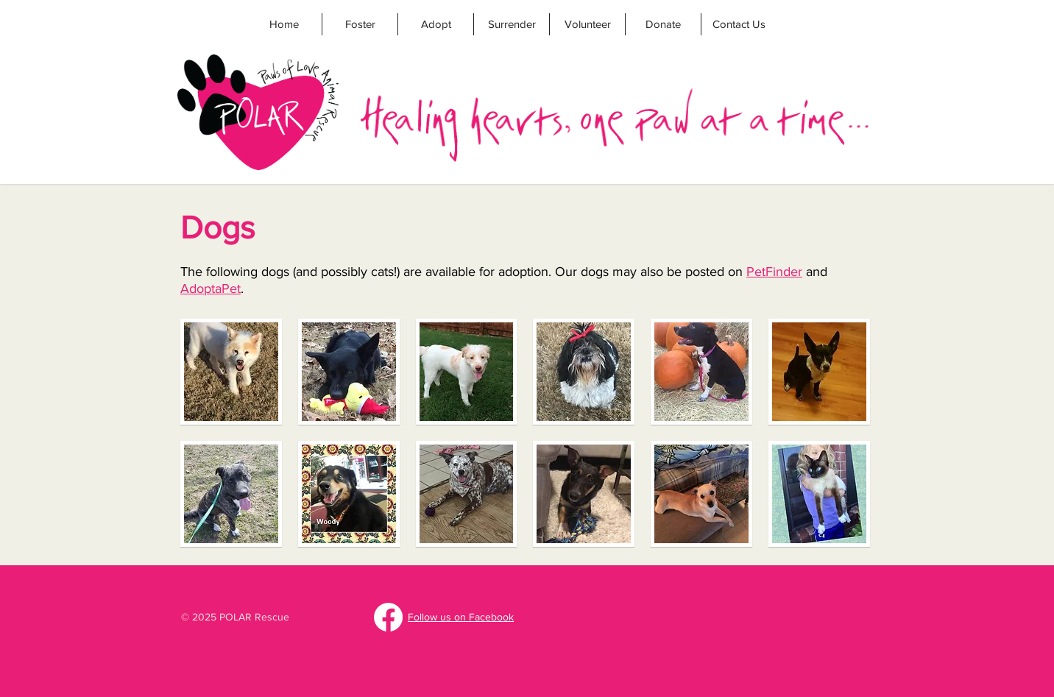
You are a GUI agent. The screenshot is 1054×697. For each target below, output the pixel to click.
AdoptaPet (210, 288)
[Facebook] (388, 617)
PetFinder (774, 271)
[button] (231, 372)
